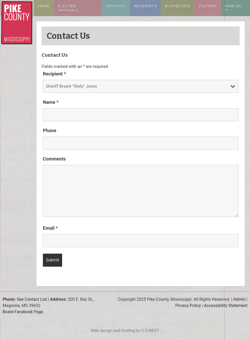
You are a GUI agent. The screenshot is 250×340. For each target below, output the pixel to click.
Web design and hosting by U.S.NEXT (125, 330)
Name (50, 102)
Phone (49, 130)
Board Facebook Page (23, 311)
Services (116, 6)
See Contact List (32, 299)
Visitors (207, 6)
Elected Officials (68, 8)
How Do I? (233, 8)
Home (44, 6)
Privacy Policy (188, 305)
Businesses (177, 6)
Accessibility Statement (225, 305)
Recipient (54, 73)
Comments (54, 159)
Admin (239, 299)
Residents (145, 6)
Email (50, 228)
